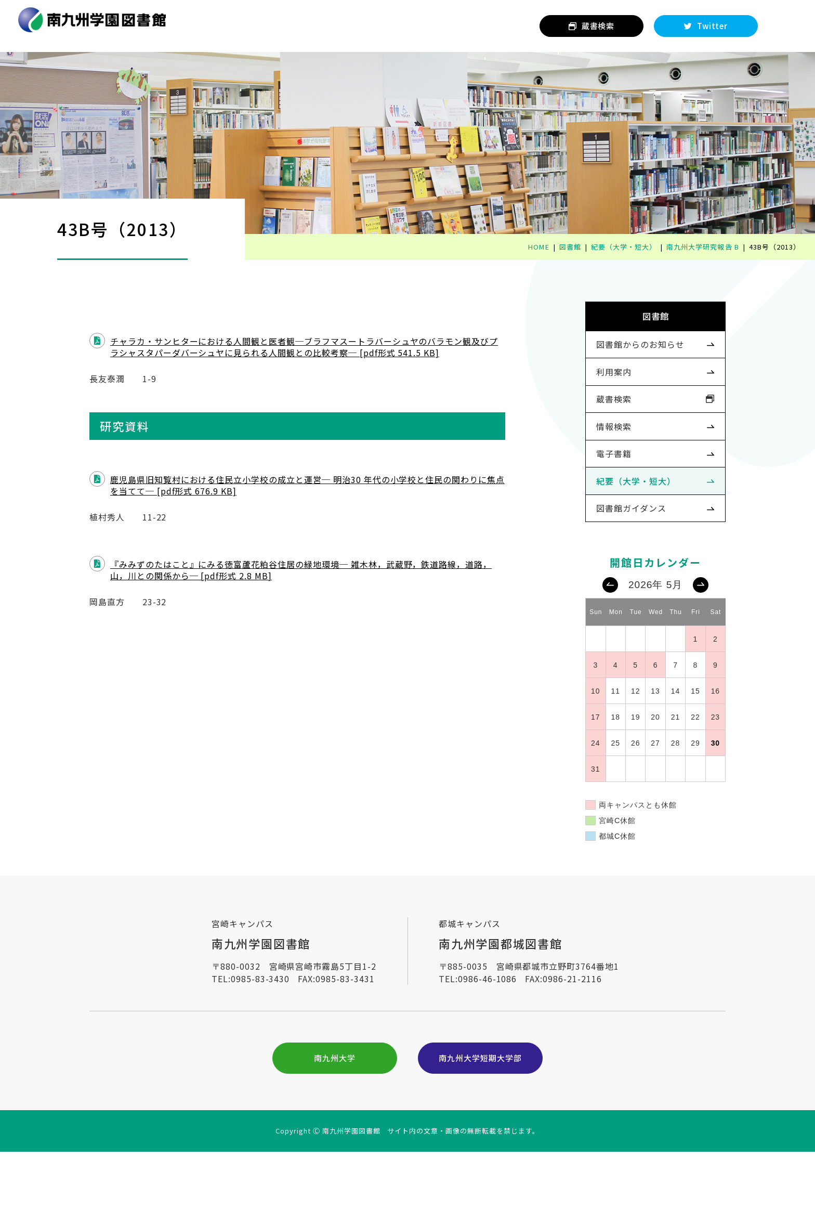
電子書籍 (597, 482)
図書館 (639, 322)
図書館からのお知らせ (624, 358)
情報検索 (597, 452)
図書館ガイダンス (615, 545)
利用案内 (597, 389)
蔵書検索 (597, 420)
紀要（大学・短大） (619, 513)
